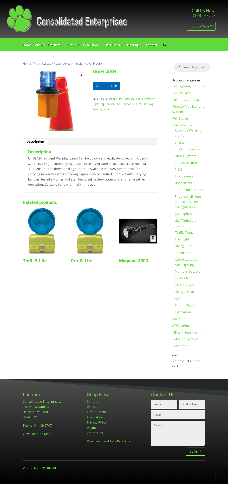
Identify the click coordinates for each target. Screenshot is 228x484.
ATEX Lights (181, 325)
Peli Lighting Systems (188, 86)
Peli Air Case (181, 93)
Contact (151, 45)
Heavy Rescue (185, 292)
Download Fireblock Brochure (109, 441)
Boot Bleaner (184, 183)
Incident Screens (187, 149)
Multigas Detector (188, 271)
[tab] (35, 141)
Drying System (185, 156)
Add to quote (106, 85)
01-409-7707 (204, 15)
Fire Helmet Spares (189, 190)
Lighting (133, 45)
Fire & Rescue (42, 63)
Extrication (183, 312)
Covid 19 (73, 45)
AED (178, 298)
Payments (94, 428)
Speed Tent (183, 253)
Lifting (180, 142)
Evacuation (91, 45)
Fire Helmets (184, 176)
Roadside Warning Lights (70, 63)
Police (91, 407)
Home (27, 45)
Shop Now (200, 26)
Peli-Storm (180, 118)
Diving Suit (183, 246)
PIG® (178, 169)
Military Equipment (186, 332)
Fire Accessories (186, 163)
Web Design (31, 468)
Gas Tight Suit (185, 214)
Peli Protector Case (186, 100)
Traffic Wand (184, 232)
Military (92, 401)
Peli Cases (113, 45)
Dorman (126, 104)
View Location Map (37, 434)
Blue (117, 104)
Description (35, 142)
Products (54, 45)
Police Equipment (185, 339)
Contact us (95, 433)
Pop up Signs (184, 305)
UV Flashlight (184, 285)
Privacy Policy (97, 422)
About (39, 45)
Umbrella (182, 278)
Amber (110, 104)
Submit (195, 451)
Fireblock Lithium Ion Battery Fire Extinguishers (188, 201)
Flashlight (182, 239)
